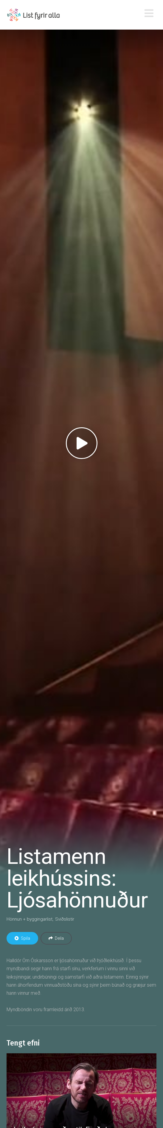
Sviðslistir (64, 919)
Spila (22, 938)
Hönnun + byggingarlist (29, 919)
